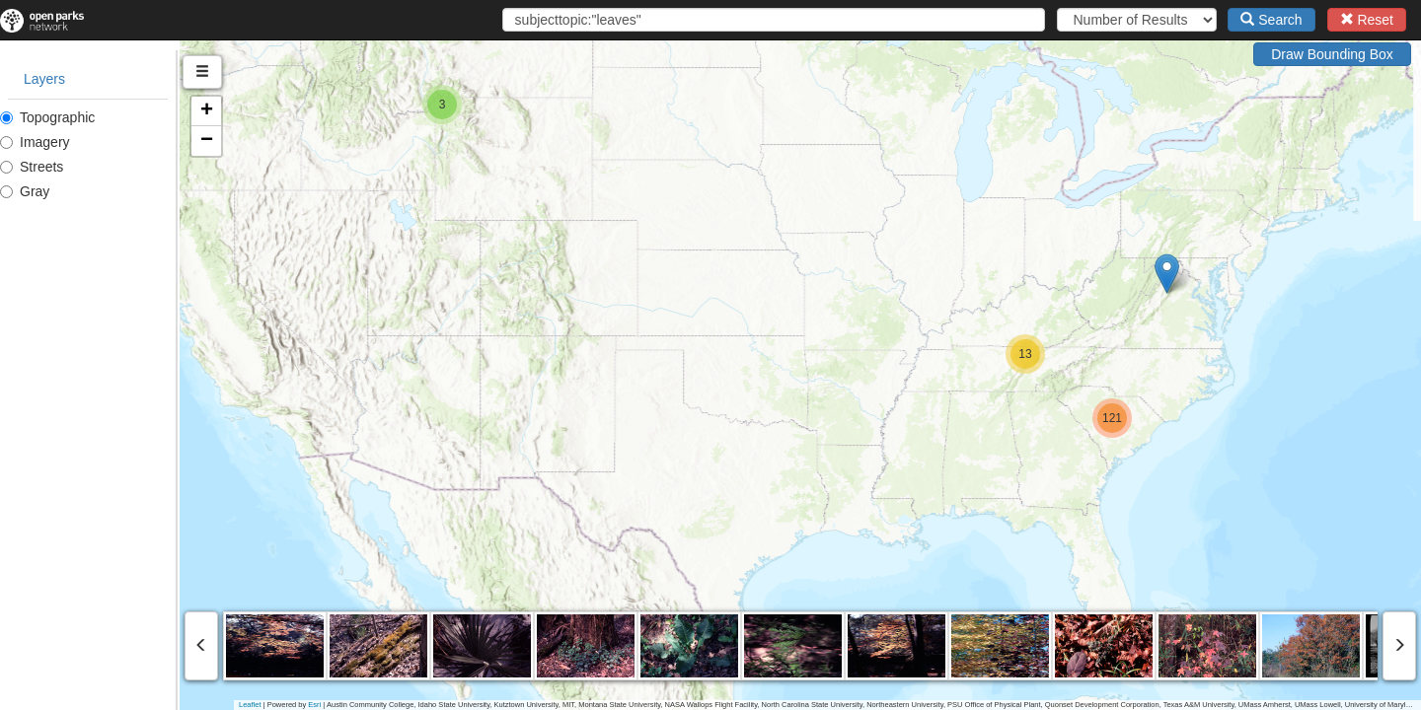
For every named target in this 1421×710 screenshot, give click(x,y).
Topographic (47, 117)
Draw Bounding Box (1332, 54)
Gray (24, 191)
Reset (1366, 20)
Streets (31, 167)
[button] (1256, 273)
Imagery (35, 142)
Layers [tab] (44, 79)
